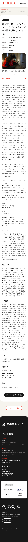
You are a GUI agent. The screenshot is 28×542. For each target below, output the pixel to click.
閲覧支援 (5, 531)
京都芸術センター (9, 3)
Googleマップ (7, 520)
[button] (13, 75)
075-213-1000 (7, 516)
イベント (11, 9)
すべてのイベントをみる (14, 408)
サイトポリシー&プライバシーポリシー (11, 528)
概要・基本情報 (6, 78)
